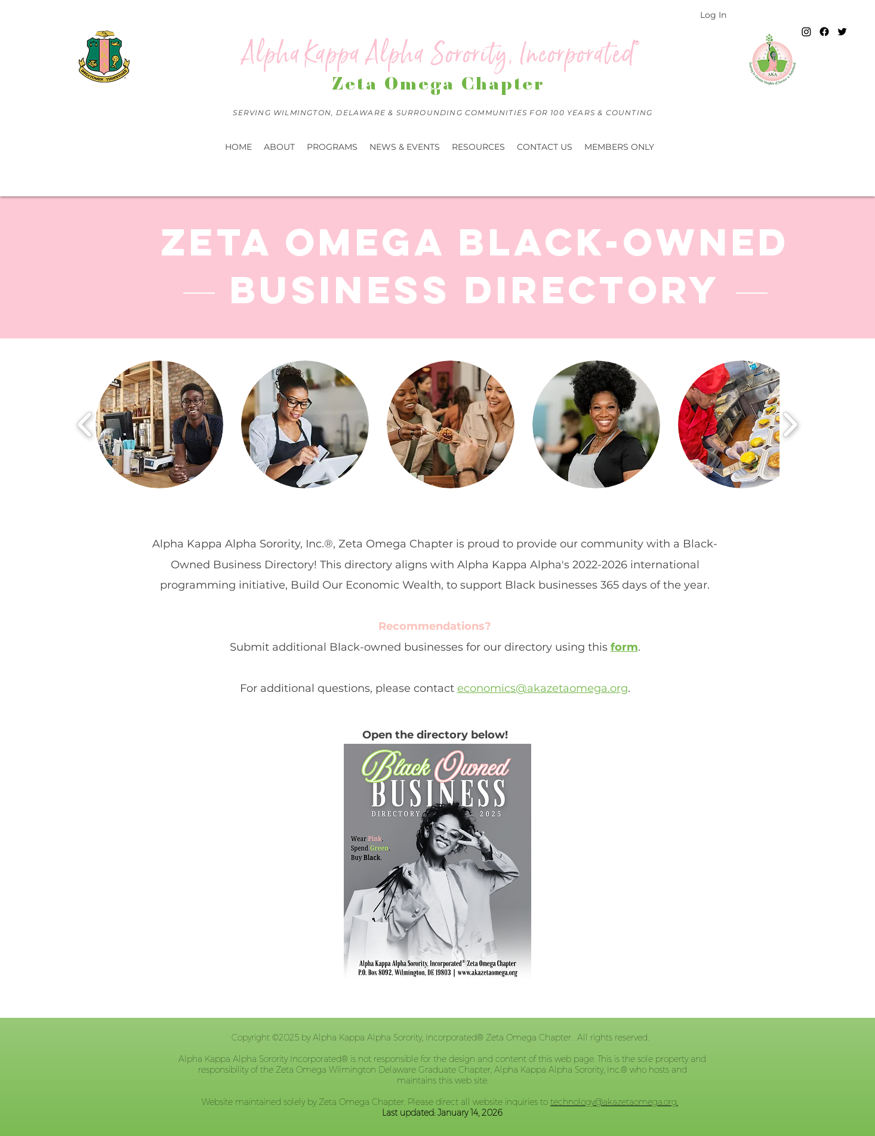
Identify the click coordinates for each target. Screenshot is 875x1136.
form (624, 647)
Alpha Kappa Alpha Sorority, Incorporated (438, 54)
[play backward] (85, 424)
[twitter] (842, 32)
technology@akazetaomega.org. (614, 1102)
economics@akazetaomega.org (542, 688)
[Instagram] (806, 32)
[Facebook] (824, 32)
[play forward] (790, 424)
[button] (404, 147)
